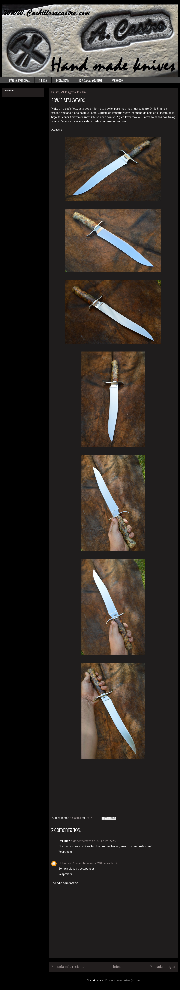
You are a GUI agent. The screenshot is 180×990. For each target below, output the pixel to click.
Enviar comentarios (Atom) (122, 980)
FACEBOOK (117, 80)
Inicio (117, 967)
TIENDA (43, 80)
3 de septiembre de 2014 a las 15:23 (93, 840)
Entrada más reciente (67, 967)
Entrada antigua (162, 967)
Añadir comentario (65, 883)
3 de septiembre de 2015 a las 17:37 (94, 863)
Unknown (65, 863)
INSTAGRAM (62, 80)
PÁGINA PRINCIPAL (19, 80)
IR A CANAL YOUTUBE (90, 80)
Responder (65, 851)
